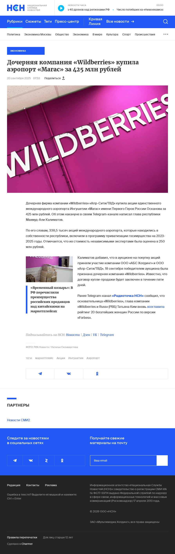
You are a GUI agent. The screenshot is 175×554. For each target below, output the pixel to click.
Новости (73, 335)
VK (95, 335)
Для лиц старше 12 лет (58, 537)
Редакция (13, 485)
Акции (61, 358)
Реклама (51, 485)
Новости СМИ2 (18, 420)
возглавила (155, 307)
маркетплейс (44, 358)
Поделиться (54, 78)
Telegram (107, 335)
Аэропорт (93, 358)
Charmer (27, 544)
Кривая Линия (95, 21)
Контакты (32, 485)
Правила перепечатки (22, 537)
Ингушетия (75, 358)
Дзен (86, 335)
